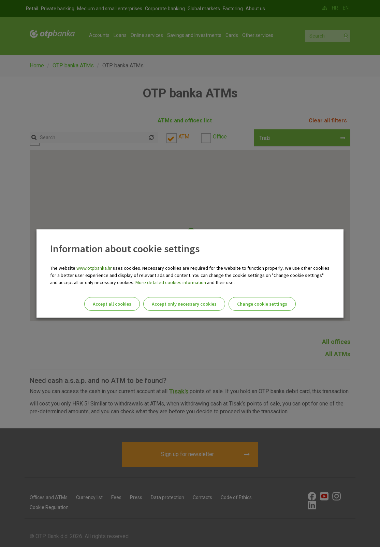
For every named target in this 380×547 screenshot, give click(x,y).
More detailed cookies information (170, 282)
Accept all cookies (112, 304)
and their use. (220, 282)
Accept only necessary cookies (184, 304)
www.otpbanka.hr (94, 268)
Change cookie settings (262, 304)
